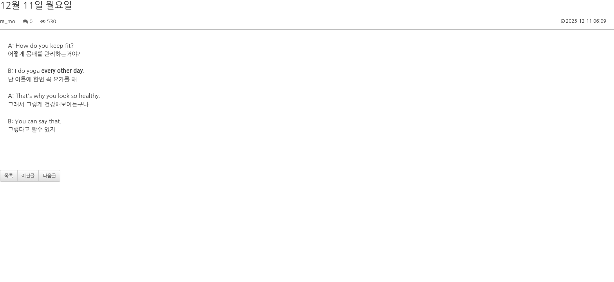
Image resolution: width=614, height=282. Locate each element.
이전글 (28, 176)
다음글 (49, 176)
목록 (8, 176)
